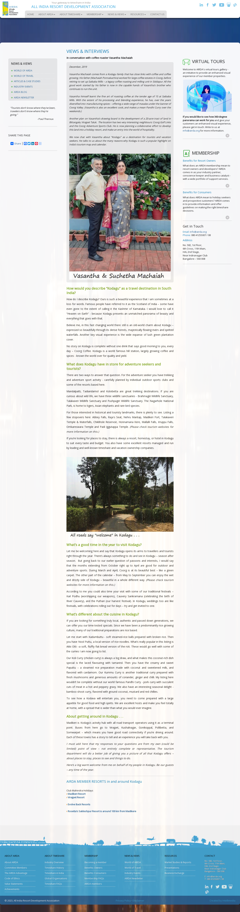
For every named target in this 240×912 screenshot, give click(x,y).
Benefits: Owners (93, 867)
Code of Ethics (12, 878)
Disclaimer (138, 900)
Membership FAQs (94, 878)
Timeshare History (54, 867)
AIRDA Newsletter (24, 97)
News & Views (117, 14)
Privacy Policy (123, 900)
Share (16, 143)
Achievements (12, 889)
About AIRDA (46, 14)
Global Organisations (56, 878)
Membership (95, 14)
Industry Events (23, 86)
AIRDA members (93, 883)
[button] (227, 135)
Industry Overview (54, 862)
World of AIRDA (23, 70)
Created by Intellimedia (222, 900)
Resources (138, 14)
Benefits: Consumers (95, 873)
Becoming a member (96, 862)
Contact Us (157, 14)
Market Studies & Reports (178, 862)
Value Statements (14, 883)
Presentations (172, 867)
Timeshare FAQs (53, 883)
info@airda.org (191, 130)
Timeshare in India (54, 873)
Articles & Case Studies (27, 81)
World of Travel (23, 75)
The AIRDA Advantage (16, 873)
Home (30, 14)
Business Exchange (174, 873)
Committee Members (16, 867)
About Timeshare (71, 14)
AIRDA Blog (20, 92)
